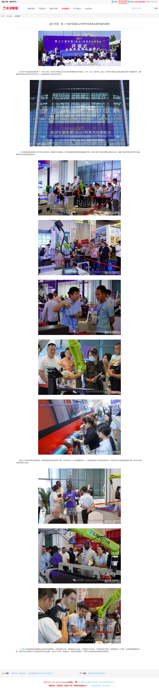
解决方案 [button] (58, 9)
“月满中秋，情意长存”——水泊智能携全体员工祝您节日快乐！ (32, 673)
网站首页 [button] (35, 9)
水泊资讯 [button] (70, 9)
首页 (3, 16)
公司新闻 (17, 16)
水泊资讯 (9, 16)
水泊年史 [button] (93, 9)
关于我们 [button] (82, 9)
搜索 (155, 8)
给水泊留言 (106, 686)
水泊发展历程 (95, 686)
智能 (25, 649)
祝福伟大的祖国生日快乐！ (97, 673)
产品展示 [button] (47, 9)
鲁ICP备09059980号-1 (107, 682)
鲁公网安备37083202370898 (88, 682)
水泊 (21, 152)
